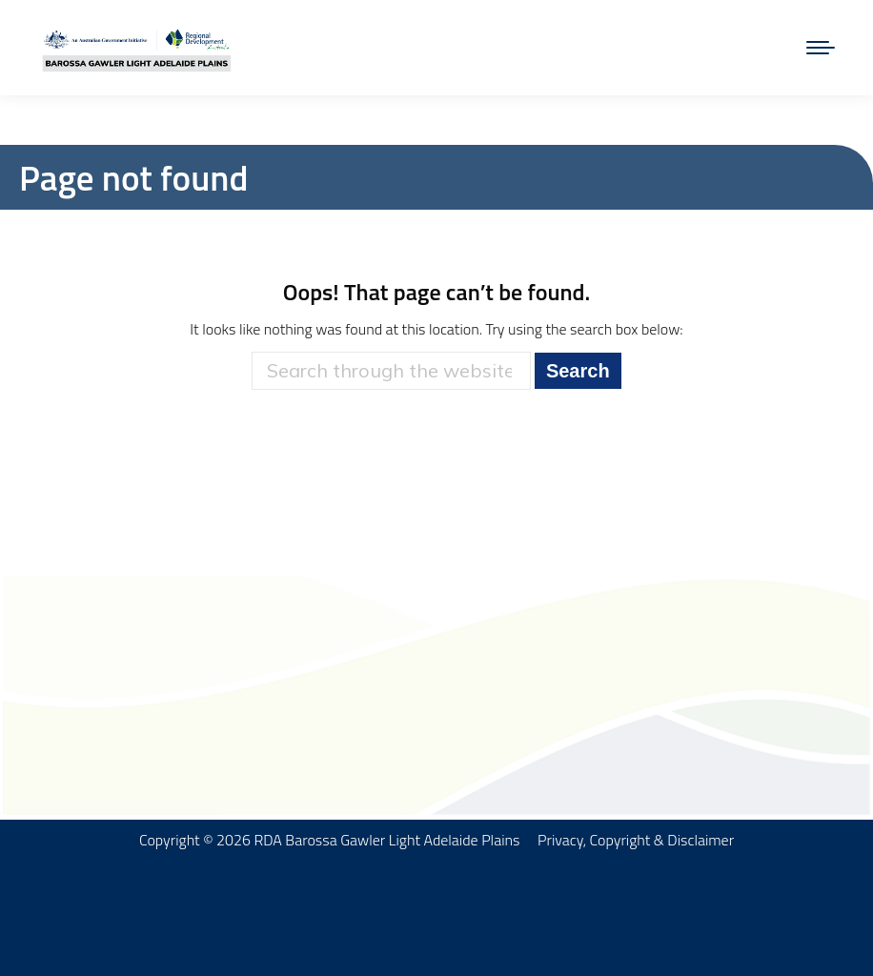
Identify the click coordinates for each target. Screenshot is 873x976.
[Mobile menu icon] (820, 47)
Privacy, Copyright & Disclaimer (636, 839)
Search (578, 370)
